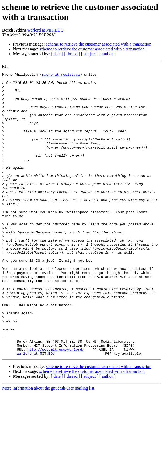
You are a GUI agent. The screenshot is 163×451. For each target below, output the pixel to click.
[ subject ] (89, 53)
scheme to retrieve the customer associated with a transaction (98, 44)
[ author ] (107, 53)
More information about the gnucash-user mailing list (48, 446)
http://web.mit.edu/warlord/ (55, 406)
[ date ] (57, 53)
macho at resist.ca (61, 76)
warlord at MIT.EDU (45, 30)
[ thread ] (72, 53)
